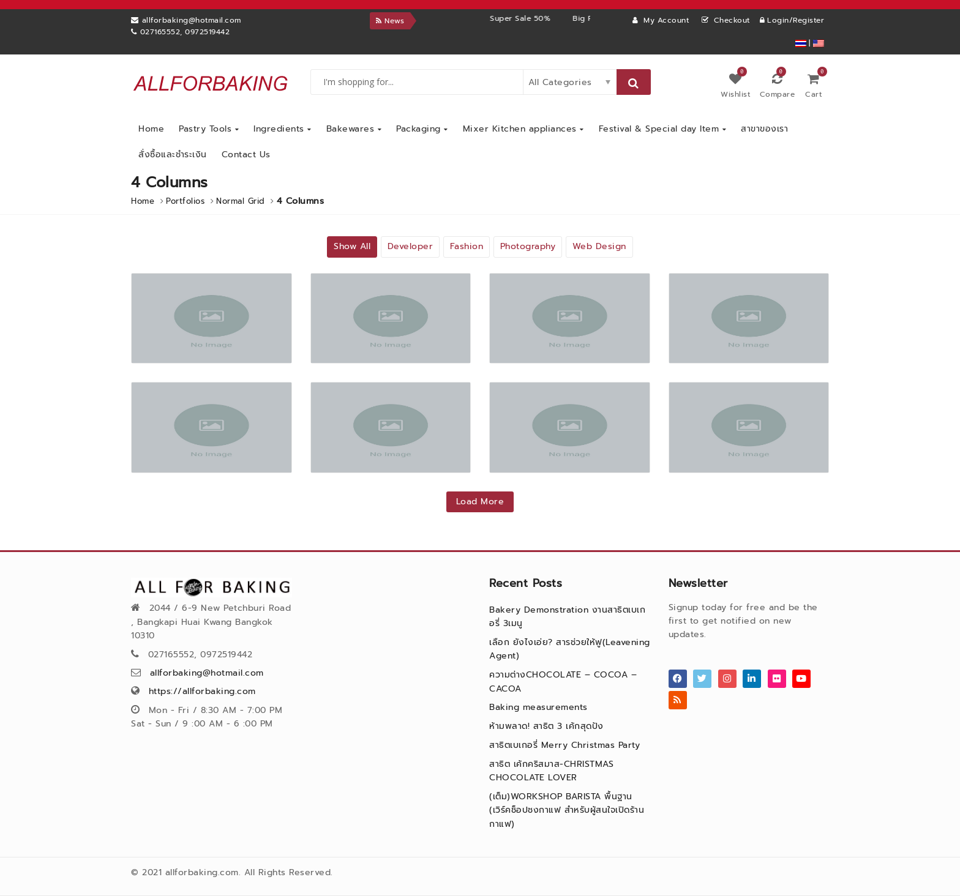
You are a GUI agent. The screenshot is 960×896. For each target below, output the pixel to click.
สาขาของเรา (764, 128)
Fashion (467, 246)
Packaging (422, 128)
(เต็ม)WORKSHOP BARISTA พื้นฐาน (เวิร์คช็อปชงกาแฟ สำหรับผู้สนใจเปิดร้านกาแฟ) (566, 810)
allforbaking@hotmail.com (207, 672)
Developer (410, 246)
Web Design (599, 246)
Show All (352, 246)
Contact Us (246, 154)
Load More (480, 501)
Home (151, 128)
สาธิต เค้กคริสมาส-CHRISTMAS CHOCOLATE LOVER (551, 771)
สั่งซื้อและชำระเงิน (172, 154)
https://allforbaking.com (202, 691)
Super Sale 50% (546, 18)
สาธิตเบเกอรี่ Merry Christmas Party (564, 745)
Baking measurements (538, 707)
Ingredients (282, 128)
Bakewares (354, 128)
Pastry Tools (209, 128)
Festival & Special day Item (663, 128)
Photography (528, 246)
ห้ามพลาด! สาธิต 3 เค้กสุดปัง (546, 726)
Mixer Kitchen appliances (523, 128)
